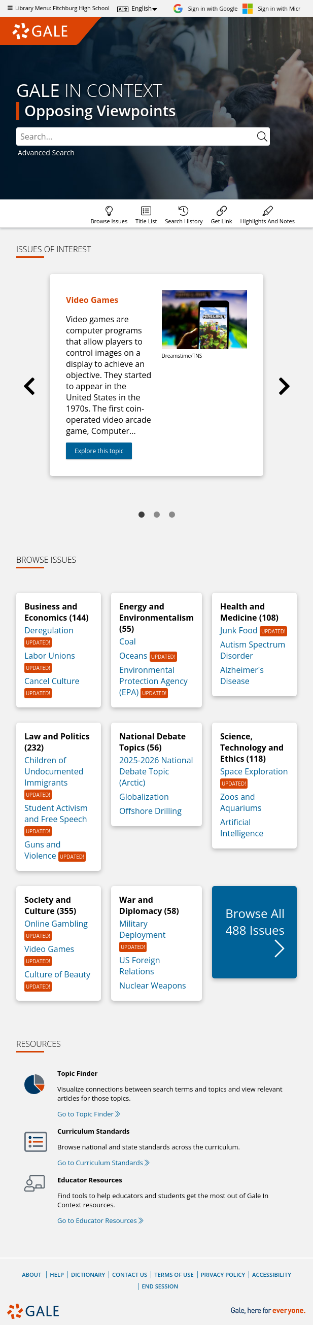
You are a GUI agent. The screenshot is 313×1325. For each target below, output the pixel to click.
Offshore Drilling (150, 811)
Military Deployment (142, 929)
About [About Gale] (31, 1274)
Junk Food (240, 630)
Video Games (49, 949)
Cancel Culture (52, 681)
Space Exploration (254, 771)
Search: (16, 127)
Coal (127, 641)
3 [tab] (172, 515)
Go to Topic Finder (88, 1113)
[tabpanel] (156, 375)
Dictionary (88, 1274)
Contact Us (129, 1274)
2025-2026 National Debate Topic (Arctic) (156, 771)
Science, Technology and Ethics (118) (252, 747)
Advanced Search (46, 152)
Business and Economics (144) (56, 612)
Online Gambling (56, 923)
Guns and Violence (42, 850)
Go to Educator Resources (100, 1220)
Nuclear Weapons (152, 985)
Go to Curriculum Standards (103, 1162)
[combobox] (143, 136)
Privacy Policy (223, 1274)
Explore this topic (99, 451)
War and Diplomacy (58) (149, 905)
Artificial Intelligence (241, 828)
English (141, 8)
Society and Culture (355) (50, 905)
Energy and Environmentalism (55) (156, 617)
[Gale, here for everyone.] (269, 1311)
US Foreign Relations (139, 966)
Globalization (144, 796)
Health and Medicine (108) (249, 612)
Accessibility (271, 1274)
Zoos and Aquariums (240, 802)
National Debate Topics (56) (152, 742)
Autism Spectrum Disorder (252, 650)
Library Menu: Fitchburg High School (57, 8)
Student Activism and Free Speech (56, 813)
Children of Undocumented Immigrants (53, 771)
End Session (160, 1286)
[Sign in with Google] (205, 8)
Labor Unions (49, 655)
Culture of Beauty (57, 974)
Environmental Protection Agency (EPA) (153, 681)
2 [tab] (157, 515)
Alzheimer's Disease (242, 675)
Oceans (134, 655)
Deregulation (49, 630)
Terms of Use (173, 1274)
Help (57, 1274)
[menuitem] (108, 213)
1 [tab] (141, 515)
